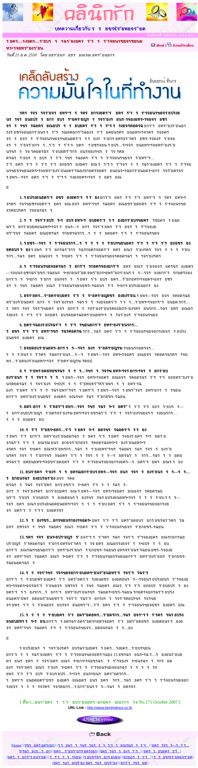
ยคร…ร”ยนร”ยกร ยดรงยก (75, 751)
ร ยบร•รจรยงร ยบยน (102, 757)
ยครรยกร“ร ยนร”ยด (27, 757)
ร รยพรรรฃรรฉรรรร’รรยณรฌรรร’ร (103, 745)
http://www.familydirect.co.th (109, 708)
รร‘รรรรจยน (65, 757)
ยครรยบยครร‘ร (162, 751)
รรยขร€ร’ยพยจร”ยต (173, 757)
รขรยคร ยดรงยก (39, 745)
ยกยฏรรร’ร (136, 757)
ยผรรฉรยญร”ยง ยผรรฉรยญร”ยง (85, 763)
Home (16, 745)
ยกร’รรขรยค (134, 763)
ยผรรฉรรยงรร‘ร (120, 751)
